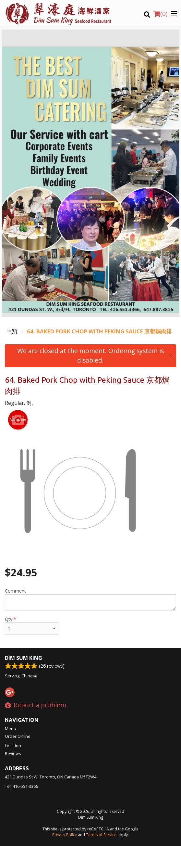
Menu (10, 728)
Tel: (21, 786)
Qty (31, 625)
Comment (90, 599)
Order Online (17, 736)
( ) (160, 14)
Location (13, 746)
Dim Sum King (23, 657)
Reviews (13, 753)
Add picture (18, 419)
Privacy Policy (64, 835)
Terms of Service (101, 835)
